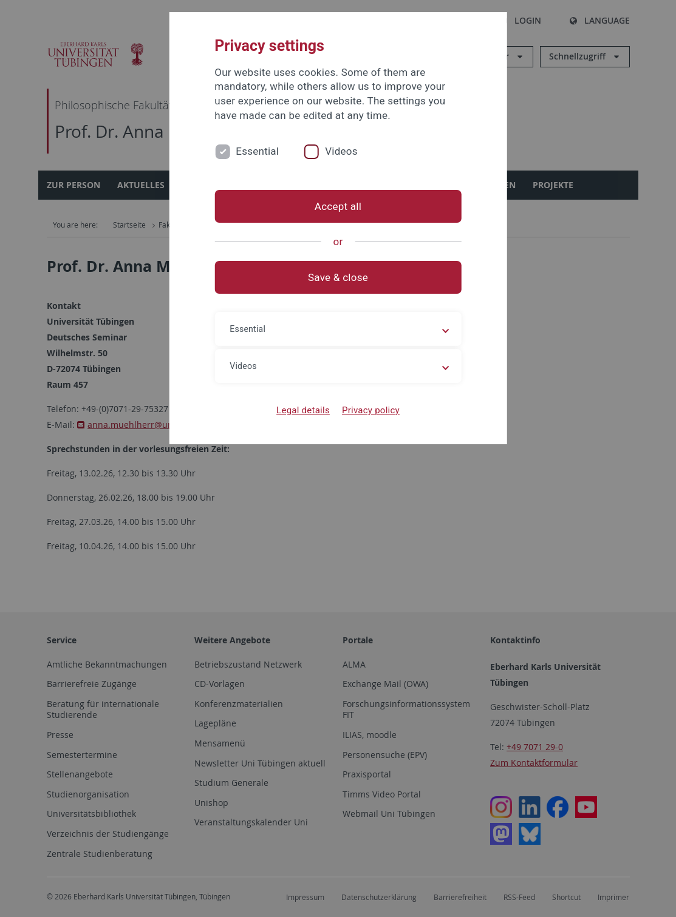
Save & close (338, 277)
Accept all (338, 206)
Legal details (303, 410)
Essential (257, 151)
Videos (341, 151)
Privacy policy (371, 410)
